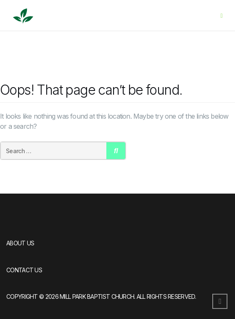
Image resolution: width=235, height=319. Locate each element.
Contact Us (24, 270)
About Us (20, 243)
